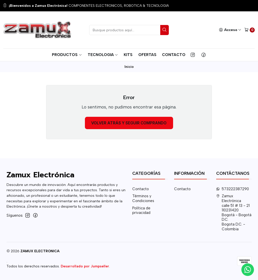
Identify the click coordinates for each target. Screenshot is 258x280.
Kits (128, 54)
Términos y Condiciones (143, 198)
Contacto (173, 54)
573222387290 (232, 189)
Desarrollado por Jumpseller (85, 266)
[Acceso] (230, 30)
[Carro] (249, 30)
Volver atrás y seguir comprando (129, 123)
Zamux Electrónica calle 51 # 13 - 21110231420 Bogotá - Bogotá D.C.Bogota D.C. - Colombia (234, 212)
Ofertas (147, 54)
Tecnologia (103, 54)
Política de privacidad (141, 210)
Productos (67, 54)
